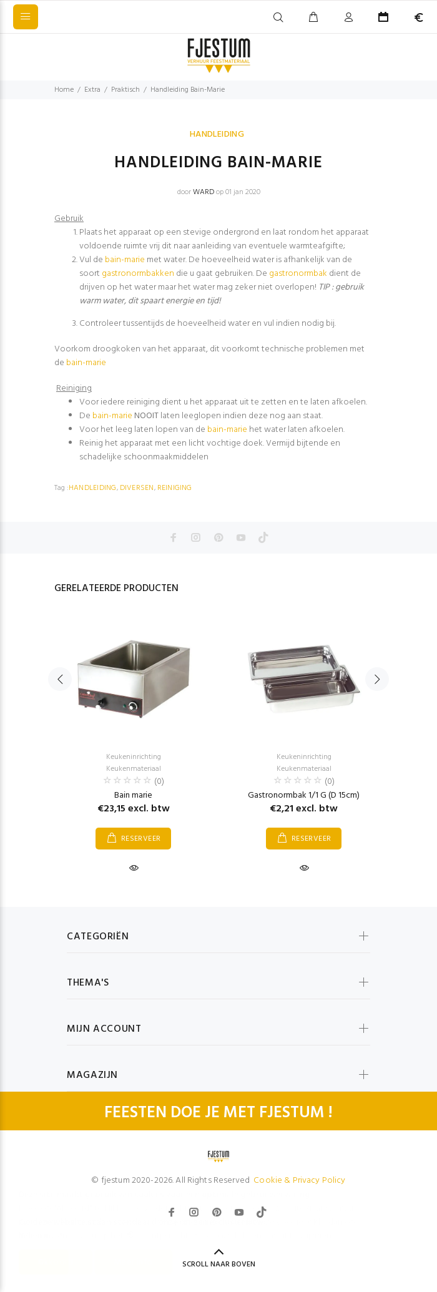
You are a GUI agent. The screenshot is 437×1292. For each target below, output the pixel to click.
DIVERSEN (137, 488)
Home (64, 90)
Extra (92, 90)
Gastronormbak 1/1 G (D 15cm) (304, 795)
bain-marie (125, 260)
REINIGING (174, 488)
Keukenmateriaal (133, 769)
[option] (133, 734)
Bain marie (133, 795)
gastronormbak (298, 274)
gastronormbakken (138, 274)
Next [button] (377, 679)
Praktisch (125, 90)
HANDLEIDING (217, 134)
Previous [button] (60, 679)
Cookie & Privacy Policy (299, 1180)
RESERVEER (141, 839)
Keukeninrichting (133, 757)
